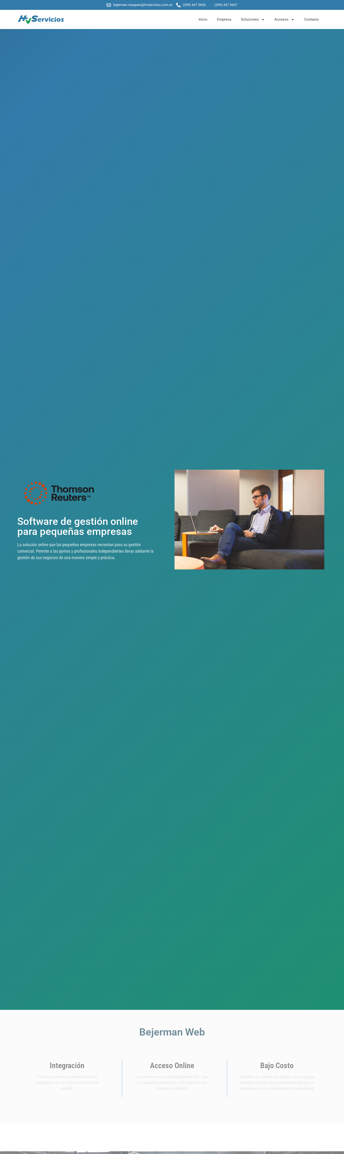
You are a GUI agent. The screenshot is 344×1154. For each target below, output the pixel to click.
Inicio (203, 19)
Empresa (224, 19)
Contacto (311, 19)
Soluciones (253, 19)
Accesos (284, 19)
